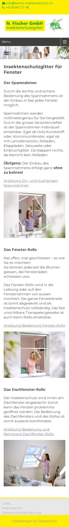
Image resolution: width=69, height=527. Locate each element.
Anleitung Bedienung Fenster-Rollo (34, 325)
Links (6, 503)
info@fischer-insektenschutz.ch (27, 3)
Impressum (12, 508)
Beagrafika (47, 521)
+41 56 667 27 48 (15, 7)
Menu (6, 42)
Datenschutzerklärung (21, 513)
